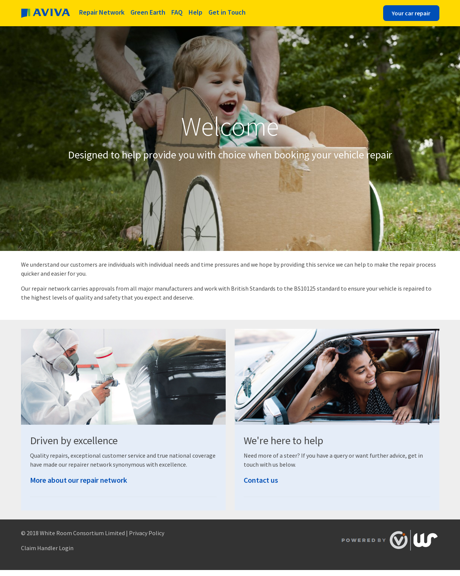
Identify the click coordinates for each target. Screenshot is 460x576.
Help (195, 12)
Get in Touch (227, 12)
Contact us (261, 480)
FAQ (177, 12)
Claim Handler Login (47, 548)
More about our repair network (78, 480)
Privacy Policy (146, 533)
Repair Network (101, 12)
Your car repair (411, 13)
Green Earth (147, 12)
